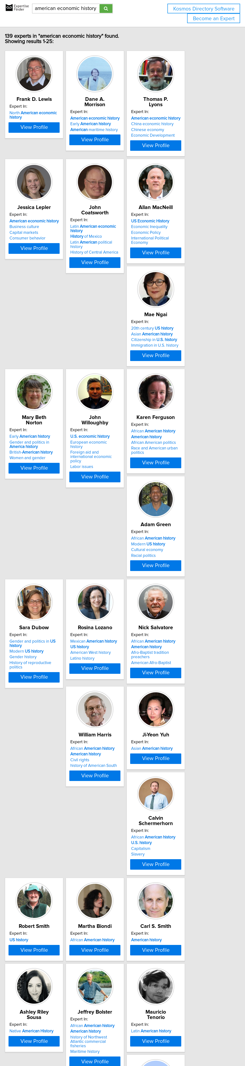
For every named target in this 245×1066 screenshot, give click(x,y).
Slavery (97, 663)
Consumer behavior (36, 237)
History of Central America (115, 237)
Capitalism (100, 658)
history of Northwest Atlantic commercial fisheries (43, 877)
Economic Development (185, 130)
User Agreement (188, 1048)
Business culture (32, 226)
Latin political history (118, 231)
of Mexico (106, 226)
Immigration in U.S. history (41, 344)
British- (112, 343)
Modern (108, 440)
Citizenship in (41, 339)
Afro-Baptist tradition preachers (119, 553)
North (48, 113)
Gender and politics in (193, 434)
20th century (39, 327)
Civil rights (173, 553)
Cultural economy (107, 446)
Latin (120, 220)
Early (111, 118)
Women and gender (109, 349)
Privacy (167, 1048)
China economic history (185, 118)
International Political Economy (191, 237)
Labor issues (175, 349)
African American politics (40, 446)
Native (186, 756)
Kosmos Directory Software (204, 8)
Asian (38, 333)
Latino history (30, 559)
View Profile (48, 144)
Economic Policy (178, 231)
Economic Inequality (182, 226)
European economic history (188, 333)
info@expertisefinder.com (126, 1048)
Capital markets (32, 231)
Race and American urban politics (48, 451)
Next (136, 1024)
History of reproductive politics (191, 451)
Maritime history (32, 885)
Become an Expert (214, 18)
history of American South (187, 559)
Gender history (177, 446)
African (40, 434)
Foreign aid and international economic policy (190, 341)
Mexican (41, 542)
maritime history (114, 124)
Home (154, 1048)
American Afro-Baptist (111, 559)
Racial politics (103, 451)
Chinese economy (180, 124)
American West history (38, 553)
